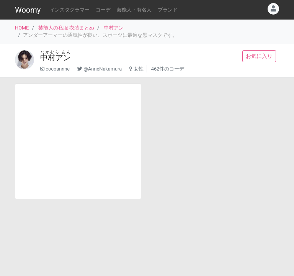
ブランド (168, 10)
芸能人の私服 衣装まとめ (66, 28)
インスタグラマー (70, 10)
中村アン (114, 28)
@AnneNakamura (103, 69)
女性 (139, 69)
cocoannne (58, 69)
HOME (22, 28)
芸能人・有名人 (134, 10)
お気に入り (259, 56)
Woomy (28, 10)
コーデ (103, 10)
